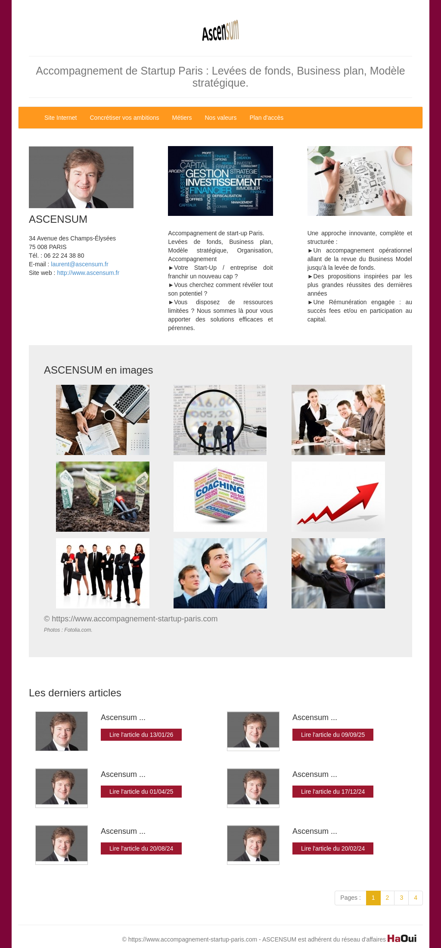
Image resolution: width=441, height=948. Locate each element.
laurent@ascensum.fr (79, 264)
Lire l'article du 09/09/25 (333, 734)
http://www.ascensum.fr (88, 272)
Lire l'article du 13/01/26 (141, 734)
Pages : (350, 897)
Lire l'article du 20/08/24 (141, 848)
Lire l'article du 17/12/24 (333, 791)
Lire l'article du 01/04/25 (141, 791)
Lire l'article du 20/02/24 (333, 848)
